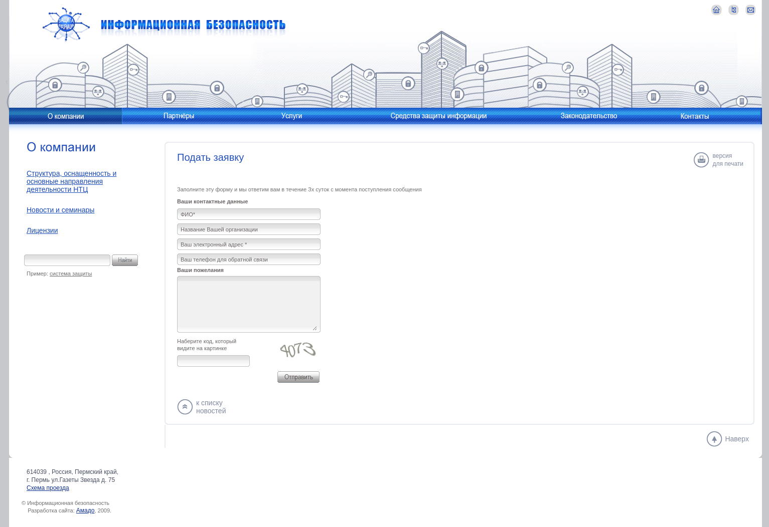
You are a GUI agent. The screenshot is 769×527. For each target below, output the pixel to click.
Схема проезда (48, 487)
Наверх (737, 439)
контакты (750, 10)
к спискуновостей (211, 407)
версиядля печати (728, 159)
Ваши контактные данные (212, 201)
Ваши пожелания (200, 270)
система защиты (71, 274)
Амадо (85, 510)
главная (716, 10)
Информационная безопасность (164, 25)
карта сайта (733, 10)
